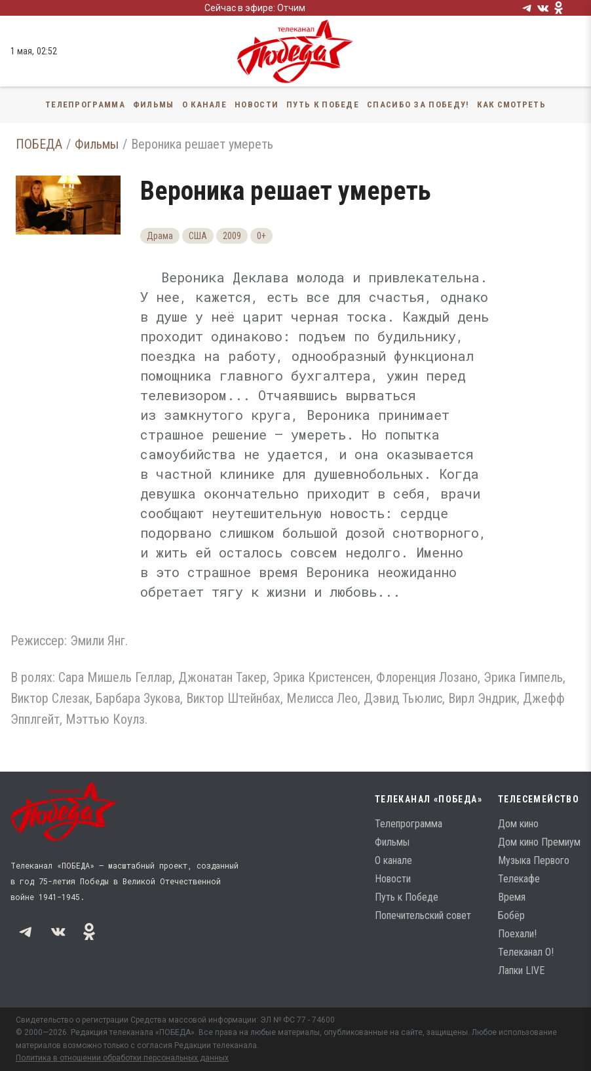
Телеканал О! (526, 952)
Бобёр (511, 915)
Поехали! (517, 934)
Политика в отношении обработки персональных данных (122, 1057)
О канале (204, 104)
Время (511, 897)
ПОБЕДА (39, 144)
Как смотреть (511, 104)
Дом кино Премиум (539, 842)
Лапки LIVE (521, 970)
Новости (256, 104)
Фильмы (153, 104)
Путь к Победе (322, 104)
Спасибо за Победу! (418, 104)
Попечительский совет (423, 915)
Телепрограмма (85, 104)
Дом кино (518, 823)
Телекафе (519, 879)
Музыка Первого (533, 860)
